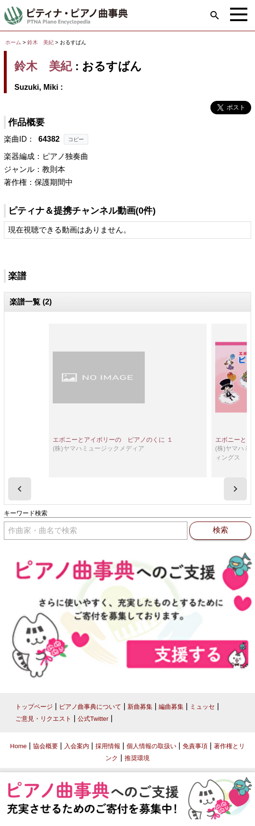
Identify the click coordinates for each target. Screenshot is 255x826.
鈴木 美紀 (40, 42)
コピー (76, 139)
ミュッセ (202, 706)
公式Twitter (93, 718)
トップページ (34, 706)
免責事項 (195, 746)
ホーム (13, 42)
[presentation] (19, 488)
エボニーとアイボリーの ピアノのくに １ (113, 439)
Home (18, 746)
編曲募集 (171, 706)
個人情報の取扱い (151, 746)
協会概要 (45, 746)
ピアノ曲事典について (90, 706)
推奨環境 (137, 758)
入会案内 (76, 746)
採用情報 (107, 746)
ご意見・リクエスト (43, 718)
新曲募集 (140, 706)
